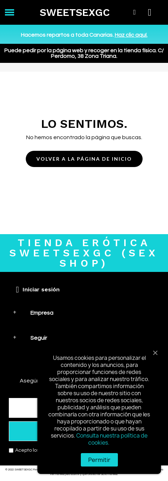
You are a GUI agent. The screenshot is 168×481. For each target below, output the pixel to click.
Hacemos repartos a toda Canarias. (84, 35)
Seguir (38, 338)
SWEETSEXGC (75, 12)
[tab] (84, 312)
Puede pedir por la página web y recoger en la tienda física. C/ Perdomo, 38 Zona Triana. (84, 53)
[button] (84, 159)
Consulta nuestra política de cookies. (112, 439)
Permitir (99, 460)
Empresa (41, 313)
